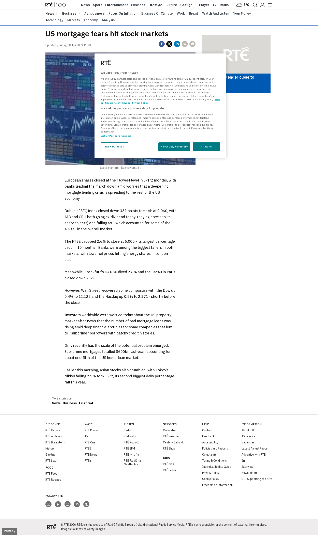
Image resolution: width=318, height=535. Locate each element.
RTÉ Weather (171, 436)
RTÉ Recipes (53, 480)
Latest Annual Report (255, 448)
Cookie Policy (210, 479)
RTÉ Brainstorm (55, 442)
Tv (215, 5)
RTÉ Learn (51, 460)
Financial (86, 403)
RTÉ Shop (169, 448)
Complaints (209, 454)
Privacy (9, 531)
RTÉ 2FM (129, 448)
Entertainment (116, 5)
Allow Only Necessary (174, 146)
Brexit (193, 13)
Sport (97, 5)
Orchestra (169, 430)
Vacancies (248, 442)
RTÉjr (88, 460)
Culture (171, 5)
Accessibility (210, 442)
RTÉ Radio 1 (131, 442)
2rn (244, 460)
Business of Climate (157, 13)
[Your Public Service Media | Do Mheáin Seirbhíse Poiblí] (51, 527)
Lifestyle (155, 5)
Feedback (208, 436)
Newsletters (250, 473)
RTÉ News (91, 454)
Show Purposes (114, 146)
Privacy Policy (210, 473)
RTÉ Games (52, 430)
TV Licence (248, 436)
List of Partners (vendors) (116, 135)
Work (181, 13)
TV (86, 436)
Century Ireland (173, 442)
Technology (54, 20)
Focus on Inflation (123, 13)
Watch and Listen (215, 13)
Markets (73, 20)
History (50, 448)
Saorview (247, 467)
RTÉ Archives (53, 436)
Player (204, 5)
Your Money (242, 13)
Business (138, 5)
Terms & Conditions (214, 460)
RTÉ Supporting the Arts (257, 479)
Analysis (108, 20)
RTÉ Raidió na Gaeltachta (132, 462)
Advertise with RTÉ (254, 454)
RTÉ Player (91, 430)
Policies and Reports (215, 448)
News (85, 5)
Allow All (206, 146)
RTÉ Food (51, 473)
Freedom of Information (217, 485)
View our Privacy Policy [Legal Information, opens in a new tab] (134, 102)
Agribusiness (94, 13)
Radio (224, 5)
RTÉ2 (88, 448)
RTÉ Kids (168, 464)
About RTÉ (248, 430)
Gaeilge (186, 5)
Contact (207, 430)
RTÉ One (90, 442)
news (49, 13)
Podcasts (130, 436)
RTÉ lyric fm (131, 454)
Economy (91, 20)
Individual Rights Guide (216, 467)
